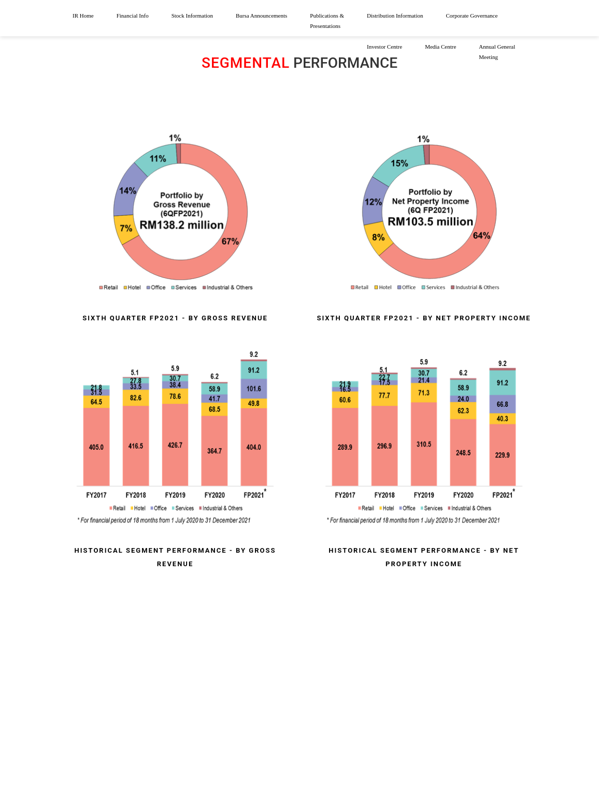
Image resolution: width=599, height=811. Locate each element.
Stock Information (192, 15)
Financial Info (133, 15)
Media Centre (440, 46)
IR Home (83, 15)
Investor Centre (384, 46)
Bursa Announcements (261, 15)
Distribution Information (395, 15)
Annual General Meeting (497, 51)
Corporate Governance (471, 15)
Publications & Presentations (327, 20)
